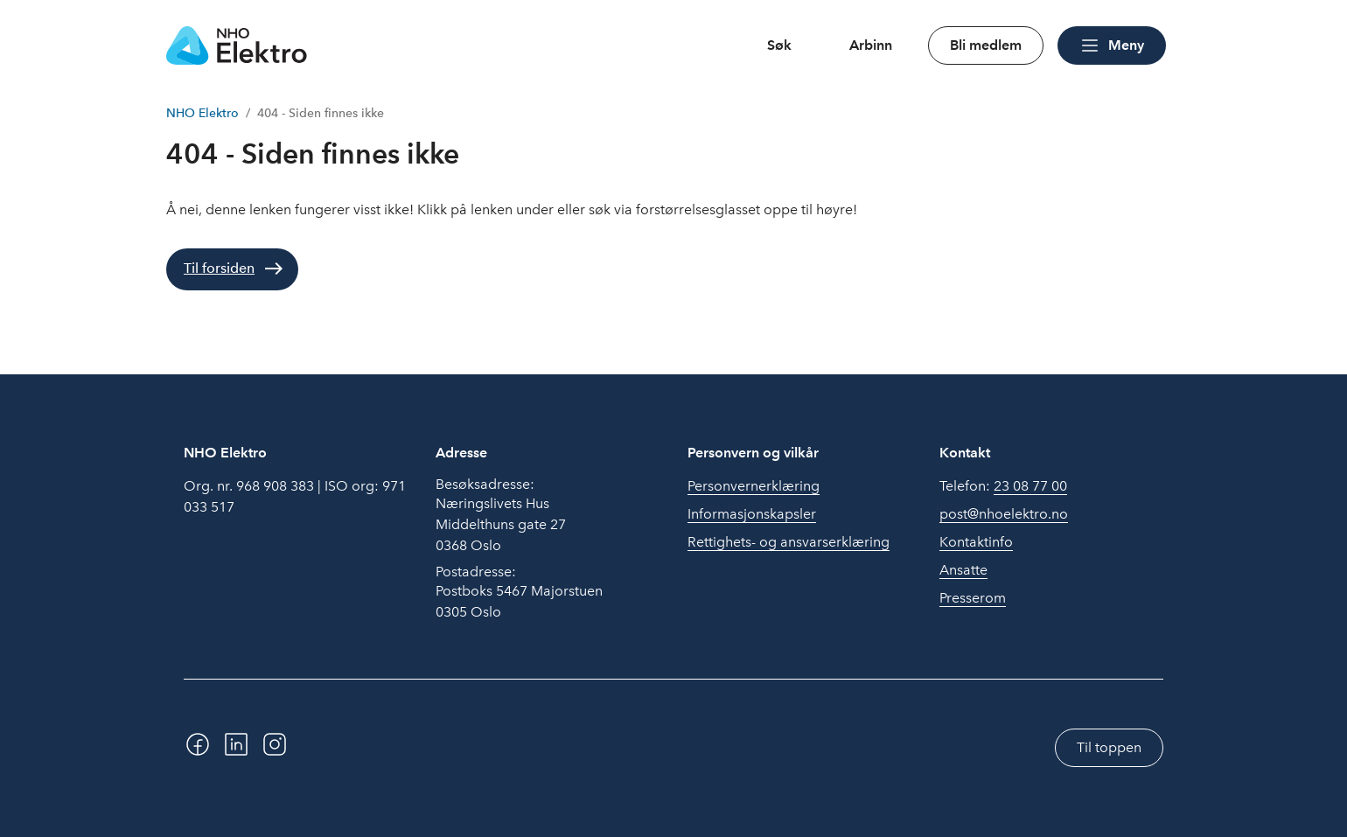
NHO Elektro (202, 113)
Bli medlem (986, 45)
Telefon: (1003, 486)
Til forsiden (219, 268)
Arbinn (870, 45)
